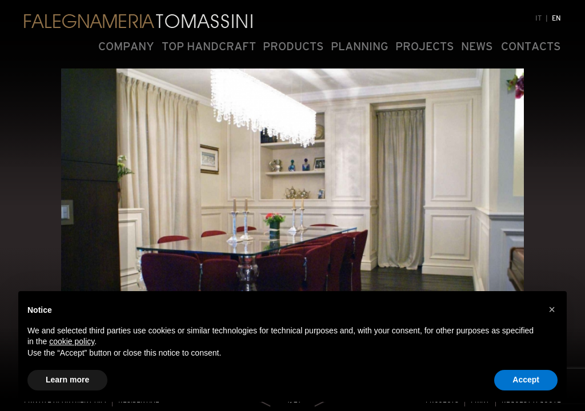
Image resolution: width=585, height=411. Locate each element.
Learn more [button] (67, 379)
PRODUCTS (293, 46)
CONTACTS (531, 46)
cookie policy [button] (71, 341)
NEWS (477, 46)
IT (538, 18)
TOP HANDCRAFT (209, 46)
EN (556, 18)
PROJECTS (424, 46)
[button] (552, 309)
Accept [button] (525, 379)
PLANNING (359, 46)
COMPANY (126, 46)
